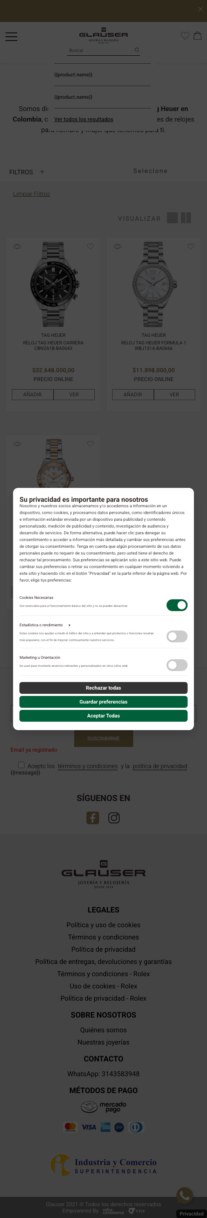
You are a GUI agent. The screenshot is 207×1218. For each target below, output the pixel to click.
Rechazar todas (103, 688)
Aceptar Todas (103, 716)
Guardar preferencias (104, 702)
